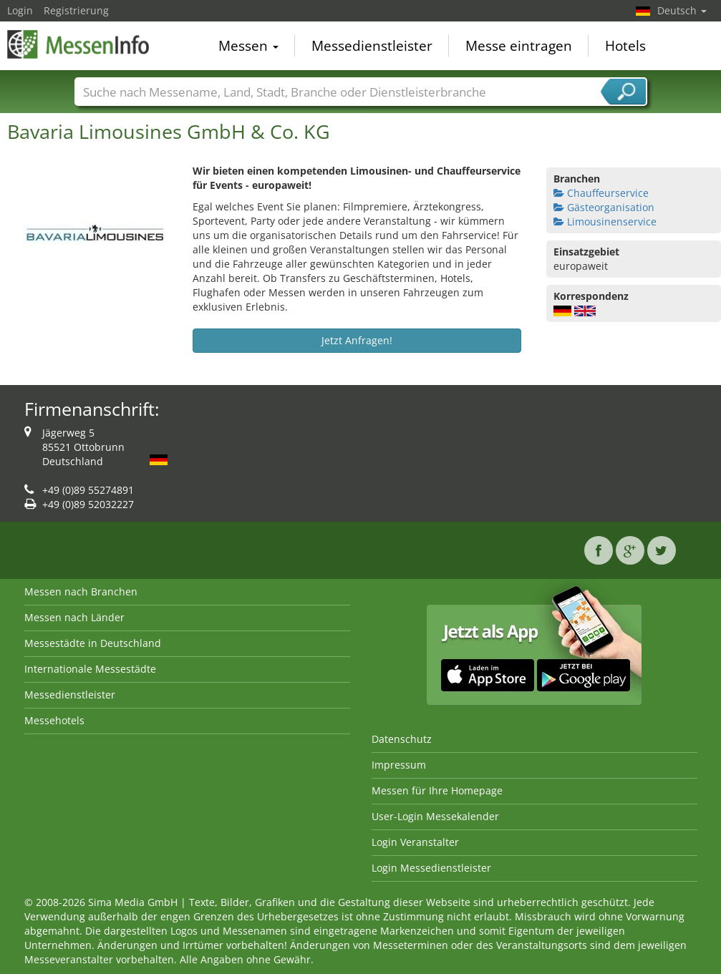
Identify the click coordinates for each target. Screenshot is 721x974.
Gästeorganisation (603, 207)
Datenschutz (402, 739)
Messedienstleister (371, 45)
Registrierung (76, 10)
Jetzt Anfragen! (356, 340)
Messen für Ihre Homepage (437, 790)
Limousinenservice (605, 221)
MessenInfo (78, 44)
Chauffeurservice (601, 193)
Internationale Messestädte (90, 669)
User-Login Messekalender (435, 816)
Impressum (399, 764)
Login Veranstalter (415, 842)
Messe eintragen (518, 45)
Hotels (625, 45)
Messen (248, 45)
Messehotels (54, 720)
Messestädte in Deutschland (92, 643)
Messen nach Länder (74, 617)
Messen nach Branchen (80, 591)
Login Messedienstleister (431, 868)
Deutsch (682, 10)
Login (20, 10)
